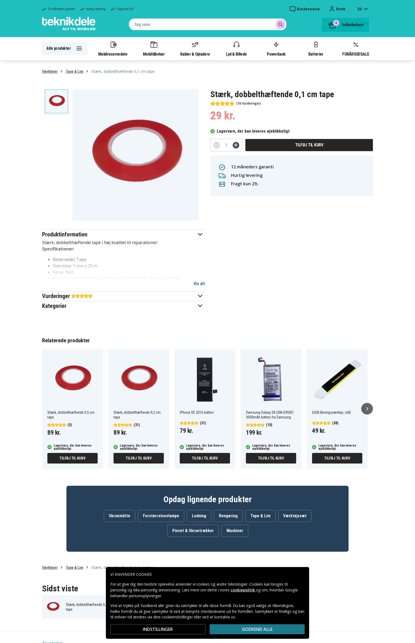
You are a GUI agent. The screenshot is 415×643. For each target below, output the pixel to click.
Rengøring (228, 515)
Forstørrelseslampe (161, 515)
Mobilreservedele (112, 48)
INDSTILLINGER (158, 629)
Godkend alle (257, 629)
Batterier (315, 48)
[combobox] (207, 24)
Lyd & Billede (236, 48)
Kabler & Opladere (195, 48)
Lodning (199, 515)
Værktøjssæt (294, 515)
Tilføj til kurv (309, 144)
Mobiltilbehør (154, 48)
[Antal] (226, 145)
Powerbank (276, 48)
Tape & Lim (74, 71)
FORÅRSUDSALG (355, 48)
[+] (236, 145)
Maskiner (235, 530)
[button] (123, 234)
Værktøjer (50, 71)
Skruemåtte (119, 515)
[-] (216, 145)
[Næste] (367, 409)
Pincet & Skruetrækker (193, 530)
